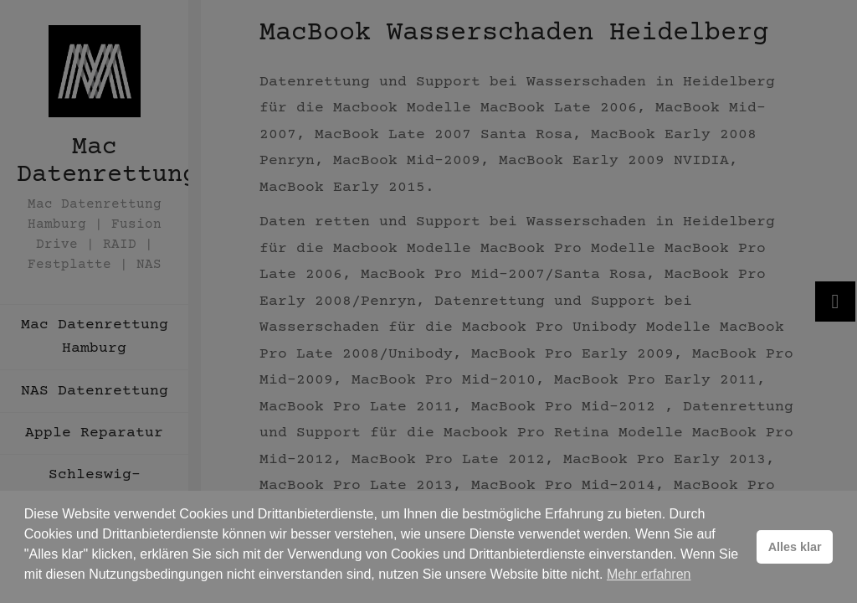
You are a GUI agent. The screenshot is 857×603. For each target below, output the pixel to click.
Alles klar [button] (795, 547)
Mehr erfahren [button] (649, 574)
